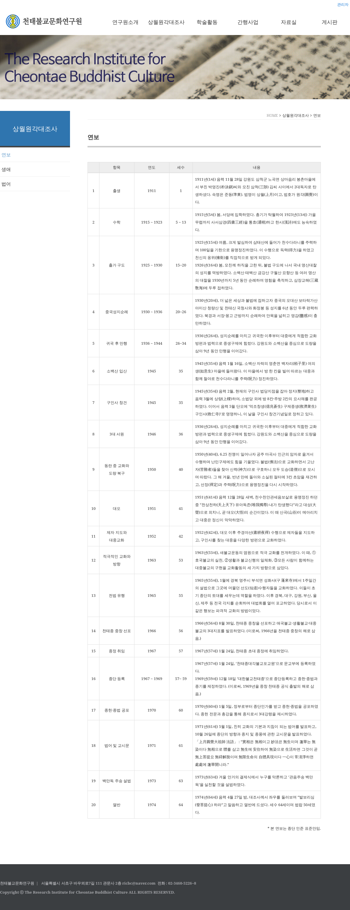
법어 (6, 184)
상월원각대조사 (166, 21)
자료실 (289, 21)
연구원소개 (125, 21)
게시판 (329, 21)
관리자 (343, 4)
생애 (6, 169)
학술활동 (207, 21)
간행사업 (247, 21)
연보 (6, 154)
